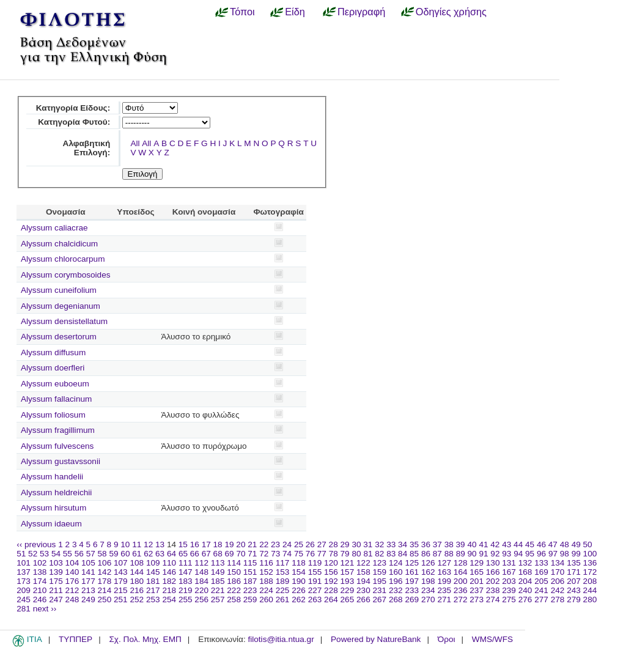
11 (136, 544)
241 (541, 590)
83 (391, 553)
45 (529, 544)
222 (234, 590)
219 (186, 590)
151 (250, 572)
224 (266, 590)
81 (367, 553)
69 (229, 553)
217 (153, 590)
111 (186, 562)
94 (518, 553)
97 (553, 553)
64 (171, 553)
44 (518, 544)
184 (201, 581)
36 (425, 544)
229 (348, 590)
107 (121, 562)
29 (345, 544)
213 (88, 590)
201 (477, 581)
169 (541, 572)
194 (363, 581)
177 (88, 581)
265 (348, 599)
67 (206, 553)
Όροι (446, 639)
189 (283, 581)
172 (590, 572)
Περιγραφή (361, 11)
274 (493, 599)
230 (363, 590)
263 (315, 599)
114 (234, 562)
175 (56, 581)
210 (40, 590)
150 (234, 572)
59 (113, 553)
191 (315, 581)
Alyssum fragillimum (58, 430)
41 (483, 544)
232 (396, 590)
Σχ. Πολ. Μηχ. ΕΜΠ (145, 639)
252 (137, 599)
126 (428, 562)
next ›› (45, 608)
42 (494, 544)
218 (169, 590)
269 (412, 599)
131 (509, 562)
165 (477, 572)
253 (153, 599)
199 (444, 581)
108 (137, 562)
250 (105, 599)
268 (396, 599)
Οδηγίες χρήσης (451, 11)
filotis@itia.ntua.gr (281, 639)
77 (321, 553)
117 (283, 562)
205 (541, 581)
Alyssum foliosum (53, 414)
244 (590, 590)
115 (250, 562)
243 (574, 590)
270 (428, 599)
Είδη (295, 11)
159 (380, 572)
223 (250, 590)
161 (412, 572)
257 (218, 599)
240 (525, 590)
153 (283, 572)
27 (321, 544)
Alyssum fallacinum (56, 399)
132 (525, 562)
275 (509, 599)
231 (380, 590)
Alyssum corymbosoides (66, 274)
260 (266, 599)
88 (449, 553)
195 (380, 581)
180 (137, 581)
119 (315, 562)
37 (437, 544)
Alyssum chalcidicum (59, 243)
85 (414, 553)
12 (148, 544)
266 (363, 599)
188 (266, 581)
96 (541, 553)
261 (283, 599)
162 (428, 572)
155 (315, 572)
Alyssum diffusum (53, 352)
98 (564, 553)
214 (105, 590)
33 (391, 544)
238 (493, 590)
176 (72, 581)
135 (574, 562)
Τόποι (242, 11)
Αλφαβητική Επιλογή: (87, 148)
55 (67, 553)
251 (121, 599)
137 (24, 572)
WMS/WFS (492, 639)
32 (379, 544)
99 (576, 553)
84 (402, 553)
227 (315, 590)
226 (299, 590)
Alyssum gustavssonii (60, 461)
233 (412, 590)
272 (461, 599)
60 (125, 553)
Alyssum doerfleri (52, 367)
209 (24, 590)
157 (348, 572)
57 (90, 553)
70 (240, 553)
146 (169, 572)
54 (56, 553)
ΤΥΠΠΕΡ (75, 639)
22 (263, 544)
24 (287, 544)
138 (40, 572)
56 (79, 553)
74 (287, 553)
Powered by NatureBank (376, 639)
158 (363, 572)
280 (590, 599)
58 (102, 553)
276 (525, 599)
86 (425, 553)
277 (541, 599)
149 (218, 572)
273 (477, 599)
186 (234, 581)
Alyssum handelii (52, 476)
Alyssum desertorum (59, 336)
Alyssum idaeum (51, 523)
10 (125, 544)
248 (72, 599)
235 (444, 590)
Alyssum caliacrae (54, 227)
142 (105, 572)
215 (121, 590)
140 (72, 572)
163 (444, 572)
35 (414, 544)
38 (449, 544)
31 (367, 544)
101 (24, 562)
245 (24, 599)
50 (587, 544)
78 (333, 553)
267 (380, 599)
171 (574, 572)
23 (275, 544)
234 (428, 590)
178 (105, 581)
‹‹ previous (36, 544)
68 (218, 553)
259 (250, 599)
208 (590, 581)
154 (299, 572)
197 (412, 581)
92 (494, 553)
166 (493, 572)
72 (263, 553)
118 (299, 562)
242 (558, 590)
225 (283, 590)
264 (331, 599)
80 (356, 553)
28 (333, 544)
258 (234, 599)
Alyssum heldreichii (56, 492)
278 (558, 599)
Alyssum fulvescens (57, 446)
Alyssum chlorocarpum (63, 259)
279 (574, 599)
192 (331, 581)
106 (105, 562)
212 (72, 590)
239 (509, 590)
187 (250, 581)
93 (506, 553)
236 (461, 590)
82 (379, 553)
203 (509, 581)
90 (472, 553)
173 (24, 581)
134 (558, 562)
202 (493, 581)
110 (169, 562)
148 (201, 572)
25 (298, 544)
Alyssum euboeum (55, 383)
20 (240, 544)
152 (266, 572)
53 (44, 553)
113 (218, 562)
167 (509, 572)
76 (310, 553)
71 (252, 553)
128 (461, 562)
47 (553, 544)
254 (169, 599)
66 (194, 553)
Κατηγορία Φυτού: (74, 122)
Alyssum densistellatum (64, 321)
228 (331, 590)
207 (574, 581)
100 (590, 553)
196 (396, 581)
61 (136, 553)
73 (275, 553)
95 (529, 553)
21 (252, 544)
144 (137, 572)
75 (298, 553)
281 (24, 608)
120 (331, 562)
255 (186, 599)
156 (331, 572)
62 (148, 553)
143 (121, 572)
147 (186, 572)
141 (88, 572)
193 (348, 581)
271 (444, 599)
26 (310, 544)
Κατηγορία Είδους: (73, 108)
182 (169, 581)
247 (56, 599)
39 (460, 544)
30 (356, 544)
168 (525, 572)
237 (477, 590)
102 (40, 562)
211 (56, 590)
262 (299, 599)
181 (153, 581)
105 (88, 562)
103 (56, 562)
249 (88, 599)
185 (218, 581)
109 (153, 562)
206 (558, 581)
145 (153, 572)
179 (121, 581)
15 (183, 544)
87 (437, 553)
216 (137, 590)
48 (564, 544)
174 (40, 581)
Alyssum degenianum (60, 306)
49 (576, 544)
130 (493, 562)
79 (345, 553)
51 (21, 553)
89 (460, 553)
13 (159, 544)
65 (183, 553)
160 (396, 572)
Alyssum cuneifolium (59, 290)
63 (159, 553)
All (134, 143)
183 (186, 581)
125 (412, 562)
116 (266, 562)
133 (541, 562)
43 (506, 544)
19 (229, 544)
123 (380, 562)
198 (428, 581)
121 (348, 562)
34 (402, 544)
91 (483, 553)
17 (206, 544)
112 (201, 562)
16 (194, 544)
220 (201, 590)
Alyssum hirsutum (53, 507)
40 (471, 544)
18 (218, 544)
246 (40, 599)
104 (72, 562)
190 (299, 581)
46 (541, 544)
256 (201, 599)
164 (461, 572)
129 (477, 562)
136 (590, 562)
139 (56, 572)
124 (396, 562)
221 (218, 590)
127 (444, 562)
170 (558, 572)
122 (363, 562)
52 (32, 553)
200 (461, 581)
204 (525, 581)
